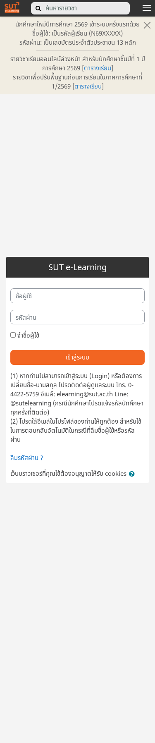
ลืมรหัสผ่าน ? (26, 457)
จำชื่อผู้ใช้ (28, 335)
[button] (133, 474)
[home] (12, 7)
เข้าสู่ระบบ (77, 357)
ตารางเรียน (97, 68)
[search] (38, 8)
